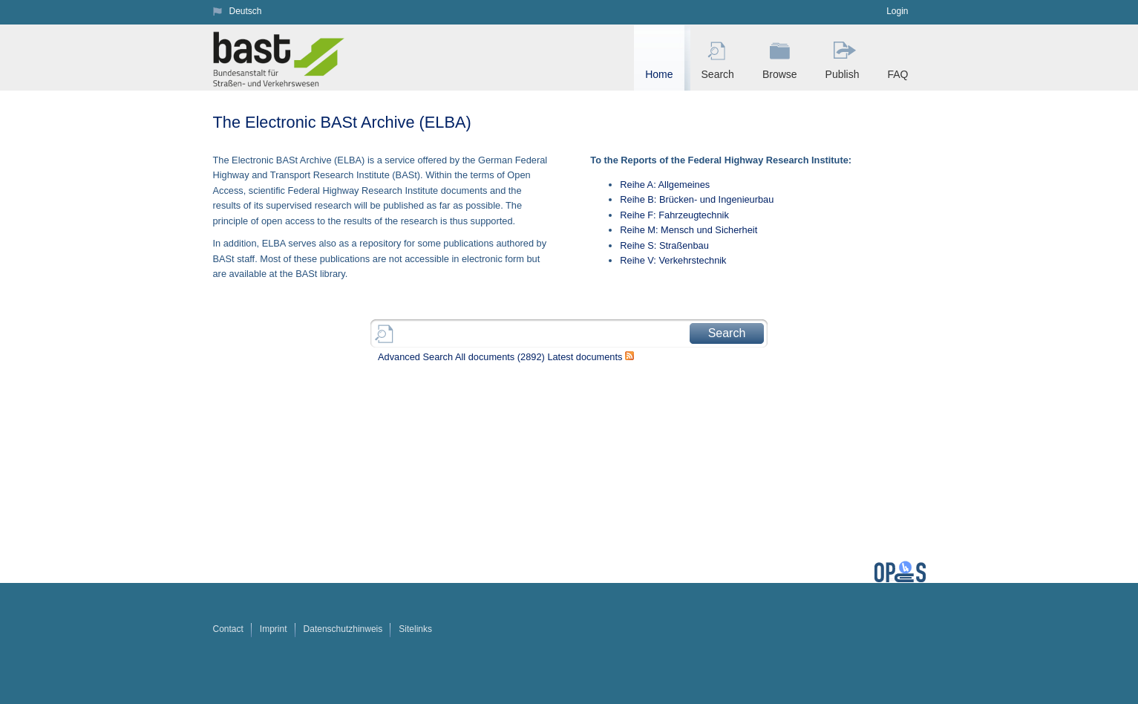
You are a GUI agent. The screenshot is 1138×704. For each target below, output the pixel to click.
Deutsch (245, 11)
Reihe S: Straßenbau (664, 245)
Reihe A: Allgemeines (665, 184)
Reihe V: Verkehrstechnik (673, 260)
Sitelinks (415, 629)
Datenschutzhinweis (343, 629)
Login (897, 11)
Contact (228, 629)
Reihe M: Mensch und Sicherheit (688, 229)
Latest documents (584, 356)
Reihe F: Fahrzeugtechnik (674, 215)
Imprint (273, 629)
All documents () (500, 356)
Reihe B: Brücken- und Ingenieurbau (697, 199)
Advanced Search (415, 356)
